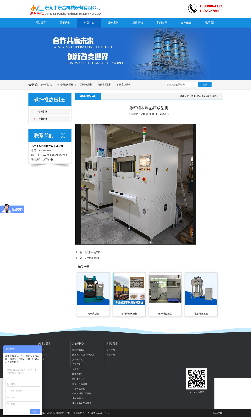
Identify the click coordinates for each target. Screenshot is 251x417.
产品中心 (89, 22)
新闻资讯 (162, 22)
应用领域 (137, 22)
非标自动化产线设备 (81, 403)
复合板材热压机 (92, 252)
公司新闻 (42, 111)
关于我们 (65, 22)
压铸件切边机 (78, 398)
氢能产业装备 (78, 350)
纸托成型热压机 (65, 84)
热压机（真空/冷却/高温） (84, 354)
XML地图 (218, 413)
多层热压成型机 (92, 258)
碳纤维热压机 (85, 84)
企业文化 (42, 354)
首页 (193, 96)
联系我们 (210, 22)
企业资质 (42, 359)
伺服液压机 (77, 369)
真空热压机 (77, 359)
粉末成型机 (46, 84)
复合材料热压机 (79, 384)
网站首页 (40, 22)
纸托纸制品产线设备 (81, 393)
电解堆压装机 (104, 84)
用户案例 (113, 22)
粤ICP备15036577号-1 (98, 413)
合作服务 (186, 22)
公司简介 (42, 350)
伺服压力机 (77, 364)
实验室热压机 (124, 84)
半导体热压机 (78, 388)
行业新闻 (42, 119)
